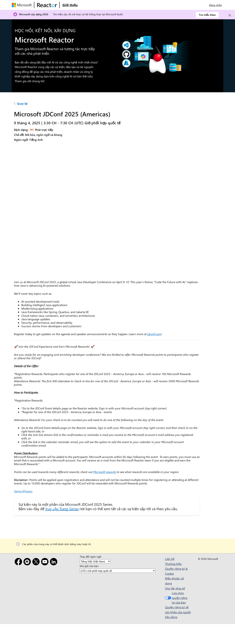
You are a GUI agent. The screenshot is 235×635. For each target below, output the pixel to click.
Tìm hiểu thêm (207, 15)
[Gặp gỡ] (28, 562)
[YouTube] (45, 562)
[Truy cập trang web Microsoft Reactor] (47, 5)
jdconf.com (154, 334)
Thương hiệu (173, 564)
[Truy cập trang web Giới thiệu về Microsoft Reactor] (70, 5)
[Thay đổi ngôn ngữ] (95, 561)
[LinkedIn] (54, 562)
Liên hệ (169, 559)
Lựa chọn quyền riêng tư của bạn (175, 597)
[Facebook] (19, 562)
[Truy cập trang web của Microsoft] (22, 5)
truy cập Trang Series (62, 508)
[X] (36, 562)
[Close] (230, 15)
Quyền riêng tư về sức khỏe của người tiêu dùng (178, 612)
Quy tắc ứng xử (175, 588)
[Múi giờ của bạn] (118, 571)
